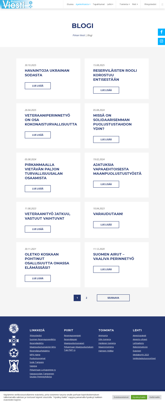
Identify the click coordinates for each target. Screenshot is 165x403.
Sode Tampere (37, 362)
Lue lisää (37, 85)
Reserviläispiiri (70, 339)
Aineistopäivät (139, 335)
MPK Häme (35, 354)
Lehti (109, 4)
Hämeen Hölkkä (105, 350)
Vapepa (33, 366)
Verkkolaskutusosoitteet (144, 358)
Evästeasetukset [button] (121, 397)
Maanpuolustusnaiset (74, 343)
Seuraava (113, 297)
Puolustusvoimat (37, 358)
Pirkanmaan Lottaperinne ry (43, 369)
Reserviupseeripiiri (72, 335)
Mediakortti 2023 (141, 354)
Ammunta (103, 335)
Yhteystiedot (150, 4)
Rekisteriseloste (140, 347)
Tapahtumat (99, 4)
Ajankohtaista (82, 4)
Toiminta (124, 4)
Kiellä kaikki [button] (155, 397)
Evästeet (137, 350)
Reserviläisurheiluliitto (40, 350)
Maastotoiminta (106, 347)
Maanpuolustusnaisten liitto (43, 347)
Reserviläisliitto (37, 343)
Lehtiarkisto (138, 343)
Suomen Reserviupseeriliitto (43, 339)
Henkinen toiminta (107, 343)
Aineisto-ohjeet (140, 339)
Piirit (134, 4)
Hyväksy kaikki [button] (139, 397)
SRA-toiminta (104, 339)
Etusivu (70, 4)
